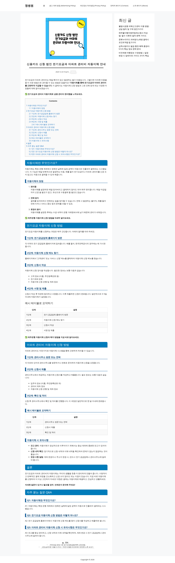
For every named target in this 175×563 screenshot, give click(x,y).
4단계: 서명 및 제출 (38, 121)
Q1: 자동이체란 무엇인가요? (41, 149)
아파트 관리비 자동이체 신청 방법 (40, 127)
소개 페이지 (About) (140, 5)
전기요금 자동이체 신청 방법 (38, 111)
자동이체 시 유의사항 (39, 140)
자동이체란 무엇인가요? (36, 105)
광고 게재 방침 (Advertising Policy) (62, 5)
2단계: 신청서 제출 (38, 132)
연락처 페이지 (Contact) (119, 5)
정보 (66, 542)
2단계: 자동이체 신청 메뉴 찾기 (43, 116)
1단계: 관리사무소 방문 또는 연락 (43, 130)
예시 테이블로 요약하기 (43, 124)
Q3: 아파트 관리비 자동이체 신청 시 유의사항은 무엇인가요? (54, 154)
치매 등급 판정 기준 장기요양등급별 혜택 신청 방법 (67, 545)
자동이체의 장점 (37, 108)
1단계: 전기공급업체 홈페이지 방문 (44, 113)
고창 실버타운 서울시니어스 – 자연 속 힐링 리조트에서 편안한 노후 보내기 (67, 547)
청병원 (29, 5)
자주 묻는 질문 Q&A (35, 146)
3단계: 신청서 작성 (38, 119)
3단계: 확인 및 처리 (38, 135)
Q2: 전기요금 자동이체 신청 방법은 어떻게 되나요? (50, 151)
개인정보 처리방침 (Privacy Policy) (93, 5)
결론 (28, 143)
